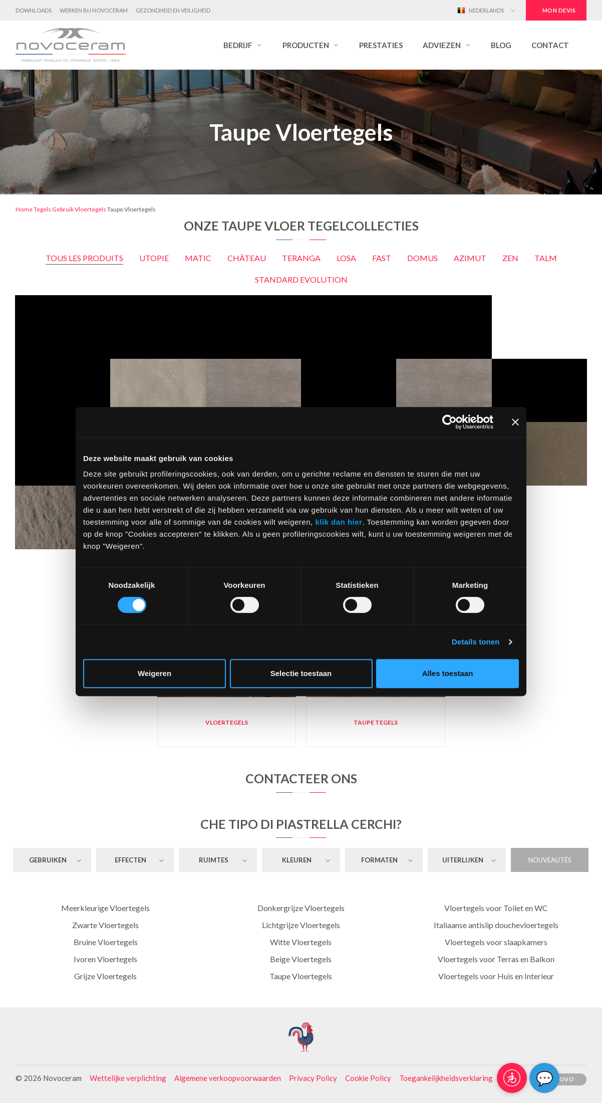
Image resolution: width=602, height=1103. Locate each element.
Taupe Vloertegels (300, 976)
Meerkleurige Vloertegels (105, 908)
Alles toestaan (447, 673)
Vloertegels (90, 209)
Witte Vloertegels (301, 942)
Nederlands (480, 11)
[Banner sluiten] (515, 421)
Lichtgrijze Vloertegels (301, 925)
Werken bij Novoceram (94, 10)
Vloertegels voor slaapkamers (496, 942)
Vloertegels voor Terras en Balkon (496, 959)
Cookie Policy (368, 1077)
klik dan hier (338, 522)
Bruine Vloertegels (106, 942)
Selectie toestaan (301, 673)
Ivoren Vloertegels (105, 959)
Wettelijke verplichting (128, 1077)
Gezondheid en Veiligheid (173, 10)
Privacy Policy (313, 1077)
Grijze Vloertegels (105, 976)
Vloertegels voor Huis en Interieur (496, 976)
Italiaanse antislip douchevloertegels (496, 925)
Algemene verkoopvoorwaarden (227, 1077)
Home (24, 209)
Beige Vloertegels (301, 959)
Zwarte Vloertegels (105, 925)
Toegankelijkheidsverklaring (446, 1077)
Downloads (34, 10)
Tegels (42, 209)
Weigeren (154, 673)
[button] (242, 45)
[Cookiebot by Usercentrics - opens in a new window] (449, 421)
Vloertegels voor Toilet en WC (496, 908)
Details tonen (475, 641)
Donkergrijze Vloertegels (301, 908)
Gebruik (63, 209)
